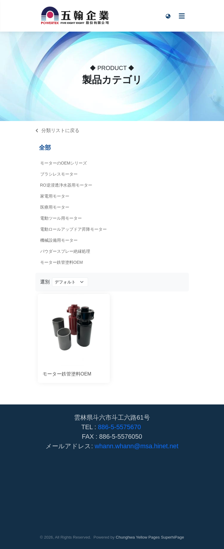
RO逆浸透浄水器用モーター (66, 185)
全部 (45, 147)
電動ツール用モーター (61, 218)
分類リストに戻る (60, 130)
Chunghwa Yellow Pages (138, 537)
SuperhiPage (172, 537)
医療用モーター (54, 207)
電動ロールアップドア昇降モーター (73, 229)
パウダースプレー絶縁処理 (65, 251)
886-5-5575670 (119, 427)
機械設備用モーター (59, 240)
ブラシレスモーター (59, 174)
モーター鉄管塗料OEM (61, 262)
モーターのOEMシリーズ (63, 163)
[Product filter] (70, 282)
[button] (168, 15)
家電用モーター (54, 196)
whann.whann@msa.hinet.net (136, 446)
